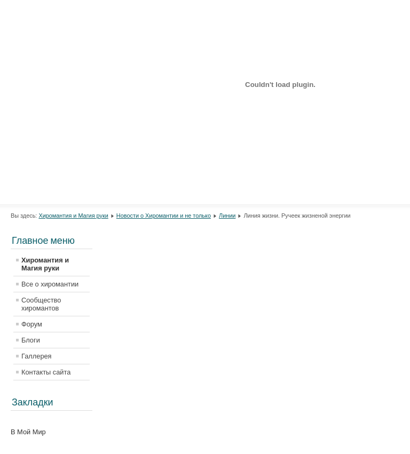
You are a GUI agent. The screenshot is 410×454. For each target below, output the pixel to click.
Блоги (30, 340)
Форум (31, 324)
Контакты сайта (45, 372)
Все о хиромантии (49, 284)
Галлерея (36, 356)
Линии (227, 215)
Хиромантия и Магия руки (73, 215)
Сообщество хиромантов (41, 304)
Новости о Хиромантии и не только (163, 215)
